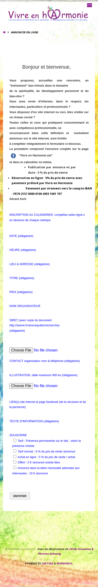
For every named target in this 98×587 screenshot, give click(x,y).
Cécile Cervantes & (81, 549)
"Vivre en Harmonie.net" (35, 155)
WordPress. (65, 563)
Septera (47, 563)
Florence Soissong (49, 553)
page (85, 149)
